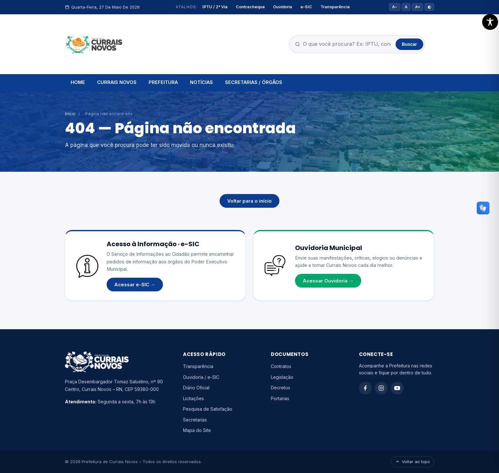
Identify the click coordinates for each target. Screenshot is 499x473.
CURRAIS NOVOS (117, 82)
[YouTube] (397, 388)
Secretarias (195, 419)
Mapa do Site (197, 430)
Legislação (282, 377)
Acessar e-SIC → (134, 285)
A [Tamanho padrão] (406, 7)
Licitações (193, 398)
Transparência (335, 6)
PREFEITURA (163, 82)
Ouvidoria (282, 6)
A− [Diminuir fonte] (394, 7)
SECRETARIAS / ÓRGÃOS (253, 82)
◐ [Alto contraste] (429, 7)
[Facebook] (365, 388)
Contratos (281, 366)
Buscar (409, 44)
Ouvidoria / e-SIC (201, 377)
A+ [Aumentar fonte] (417, 7)
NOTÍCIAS (201, 82)
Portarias (280, 398)
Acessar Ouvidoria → (328, 281)
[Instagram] (381, 388)
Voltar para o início (249, 201)
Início (70, 113)
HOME (78, 82)
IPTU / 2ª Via (215, 6)
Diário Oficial (196, 387)
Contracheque (250, 6)
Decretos (280, 387)
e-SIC (306, 6)
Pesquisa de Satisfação (207, 409)
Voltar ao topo (412, 461)
